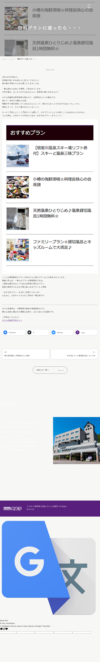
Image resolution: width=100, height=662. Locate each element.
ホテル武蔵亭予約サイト (12, 320)
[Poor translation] (5, 628)
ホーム (4, 59)
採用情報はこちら (17, 450)
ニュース (12, 59)
